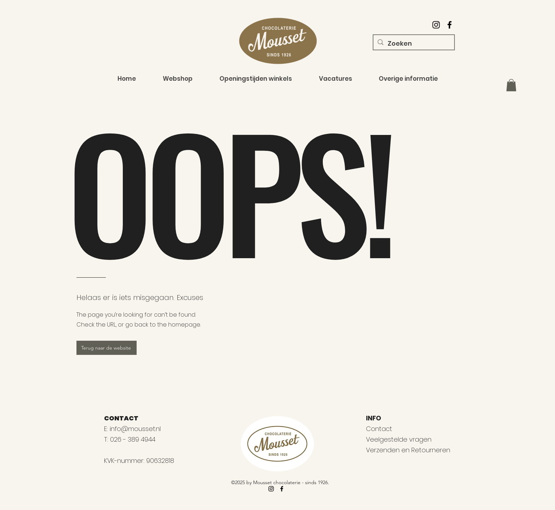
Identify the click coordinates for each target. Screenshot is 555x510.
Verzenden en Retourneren (408, 450)
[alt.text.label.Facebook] (449, 25)
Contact (379, 428)
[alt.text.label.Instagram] (436, 25)
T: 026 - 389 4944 (130, 439)
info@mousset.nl (135, 428)
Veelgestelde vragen (398, 439)
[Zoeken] (413, 43)
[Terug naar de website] (106, 348)
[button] (511, 85)
